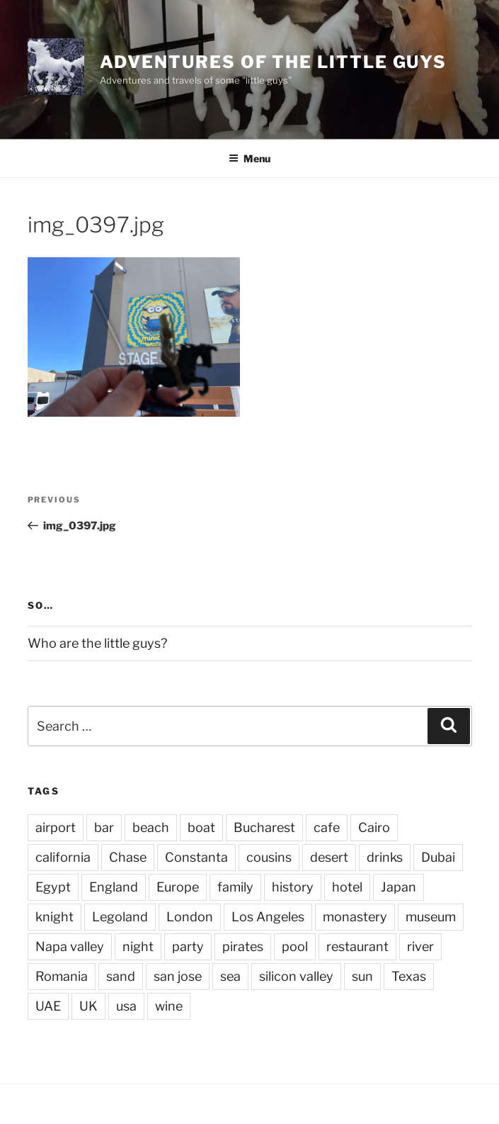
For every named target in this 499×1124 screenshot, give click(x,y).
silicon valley (296, 976)
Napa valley (69, 946)
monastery (355, 916)
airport (55, 827)
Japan (398, 886)
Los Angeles (267, 916)
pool (295, 946)
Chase (128, 857)
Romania (61, 976)
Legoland (120, 916)
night (138, 946)
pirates (242, 946)
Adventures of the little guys (273, 62)
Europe (177, 886)
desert (329, 857)
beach (150, 827)
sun (362, 976)
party (188, 946)
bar (104, 827)
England (113, 886)
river (420, 946)
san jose (178, 976)
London (189, 916)
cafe (327, 827)
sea (230, 976)
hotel (347, 886)
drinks (385, 857)
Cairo (374, 827)
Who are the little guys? (97, 643)
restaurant (357, 946)
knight (54, 916)
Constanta (196, 857)
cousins (269, 857)
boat (201, 827)
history (293, 886)
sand (120, 976)
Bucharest (264, 827)
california (63, 857)
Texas (408, 976)
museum (431, 916)
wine (169, 1006)
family (235, 886)
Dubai (438, 857)
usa (126, 1006)
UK (88, 1006)
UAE (48, 1006)
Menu (249, 158)
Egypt (53, 886)
